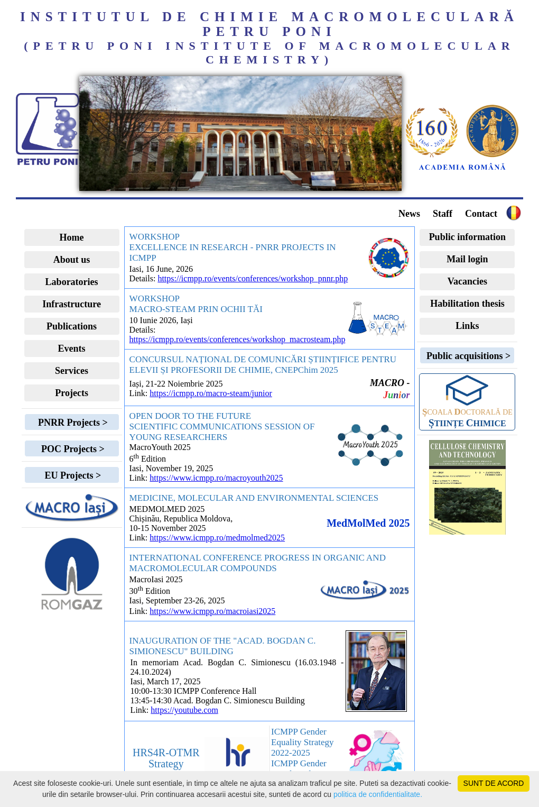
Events (72, 348)
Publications (72, 326)
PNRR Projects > (71, 422)
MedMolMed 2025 (368, 523)
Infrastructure (71, 304)
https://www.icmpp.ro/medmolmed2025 (217, 537)
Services (71, 370)
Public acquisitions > (467, 356)
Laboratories (71, 282)
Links (467, 325)
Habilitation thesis (467, 303)
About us (71, 259)
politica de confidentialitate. (377, 794)
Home (72, 237)
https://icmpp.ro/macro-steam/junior (211, 393)
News (409, 213)
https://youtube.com (184, 709)
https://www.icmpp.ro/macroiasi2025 (212, 611)
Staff (442, 213)
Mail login (467, 259)
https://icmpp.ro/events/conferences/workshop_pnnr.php (252, 278)
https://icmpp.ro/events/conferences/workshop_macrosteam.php (237, 339)
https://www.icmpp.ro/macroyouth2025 (216, 477)
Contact (481, 213)
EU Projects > (71, 475)
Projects (71, 393)
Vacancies (467, 281)
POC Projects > (71, 449)
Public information (467, 237)
